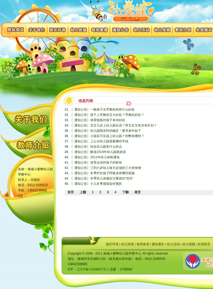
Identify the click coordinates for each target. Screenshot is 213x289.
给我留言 (204, 244)
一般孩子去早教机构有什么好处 (112, 109)
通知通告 (158, 244)
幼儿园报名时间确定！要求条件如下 (115, 131)
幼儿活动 (173, 244)
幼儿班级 (127, 244)
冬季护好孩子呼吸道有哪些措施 (112, 173)
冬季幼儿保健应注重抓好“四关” (112, 178)
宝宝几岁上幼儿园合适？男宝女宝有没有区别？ (123, 125)
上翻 (83, 192)
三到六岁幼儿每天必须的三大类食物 (115, 168)
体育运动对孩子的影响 (106, 162)
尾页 (137, 192)
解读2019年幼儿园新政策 (108, 152)
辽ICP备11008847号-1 (93, 269)
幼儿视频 (188, 244)
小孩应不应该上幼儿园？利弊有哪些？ (117, 136)
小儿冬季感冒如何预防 (106, 184)
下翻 (125, 192)
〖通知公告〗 (80, 109)
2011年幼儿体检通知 (105, 157)
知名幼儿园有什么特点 (106, 146)
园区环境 (112, 244)
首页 (70, 192)
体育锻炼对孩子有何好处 (107, 120)
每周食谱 (143, 244)
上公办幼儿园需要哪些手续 (109, 141)
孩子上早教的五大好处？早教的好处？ (117, 115)
